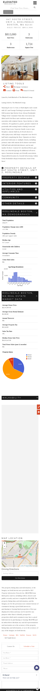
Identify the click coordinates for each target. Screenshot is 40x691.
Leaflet (21, 566)
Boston (28, 635)
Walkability (11, 398)
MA (17, 635)
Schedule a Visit (29, 646)
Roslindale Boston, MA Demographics (17, 213)
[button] (3, 68)
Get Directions (20, 578)
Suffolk (22, 635)
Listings (11, 635)
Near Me (8, 12)
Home (5, 635)
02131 (34, 635)
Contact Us (11, 646)
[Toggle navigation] (35, 3)
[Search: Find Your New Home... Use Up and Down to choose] (20, 8)
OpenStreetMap (28, 566)
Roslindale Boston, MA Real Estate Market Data (17, 296)
